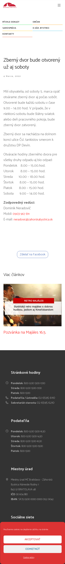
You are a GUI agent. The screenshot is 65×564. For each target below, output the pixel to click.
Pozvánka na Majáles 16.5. (24, 332)
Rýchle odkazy (10, 22)
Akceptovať (32, 539)
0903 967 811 (20, 214)
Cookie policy (28, 557)
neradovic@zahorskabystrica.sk (33, 219)
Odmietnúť (32, 549)
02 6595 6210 (45, 402)
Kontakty (8, 34)
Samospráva (9, 28)
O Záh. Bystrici (41, 28)
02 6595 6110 (46, 398)
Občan (36, 22)
